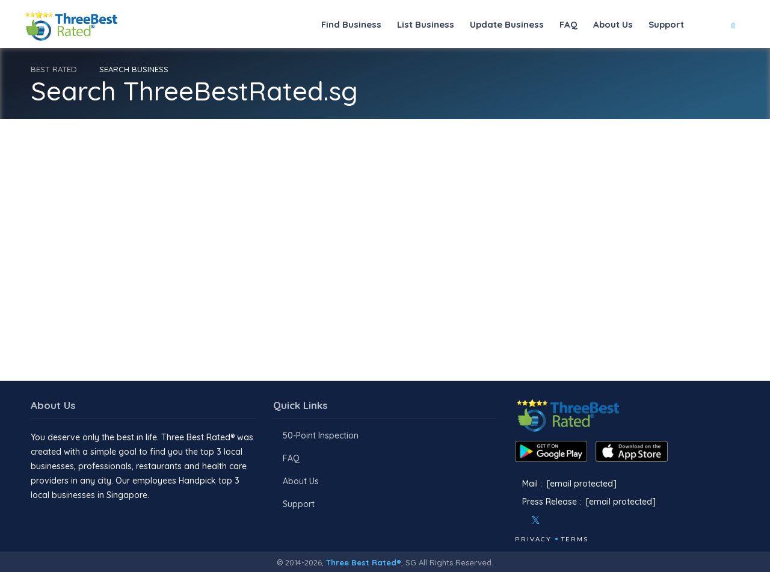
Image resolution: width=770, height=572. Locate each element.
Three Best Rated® (363, 562)
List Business (425, 24)
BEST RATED (54, 69)
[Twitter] (535, 520)
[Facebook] (516, 520)
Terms (574, 539)
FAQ (568, 24)
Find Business (351, 24)
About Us (613, 24)
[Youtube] (571, 520)
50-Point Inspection (321, 435)
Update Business (507, 24)
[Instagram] (555, 520)
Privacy (533, 539)
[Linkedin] (588, 520)
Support (666, 24)
